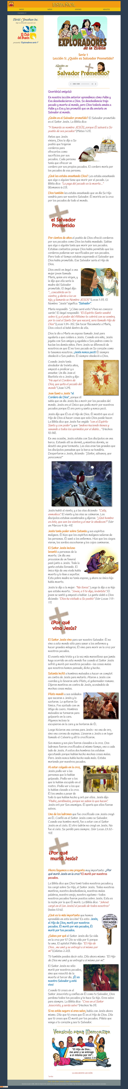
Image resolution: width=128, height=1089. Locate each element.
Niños (57, 1081)
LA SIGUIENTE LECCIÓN (82, 1073)
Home (9, 13)
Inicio (53, 1081)
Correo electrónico (75, 1081)
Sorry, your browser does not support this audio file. (83, 84)
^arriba (50, 1076)
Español (15, 13)
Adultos (67, 1081)
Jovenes (62, 1081)
